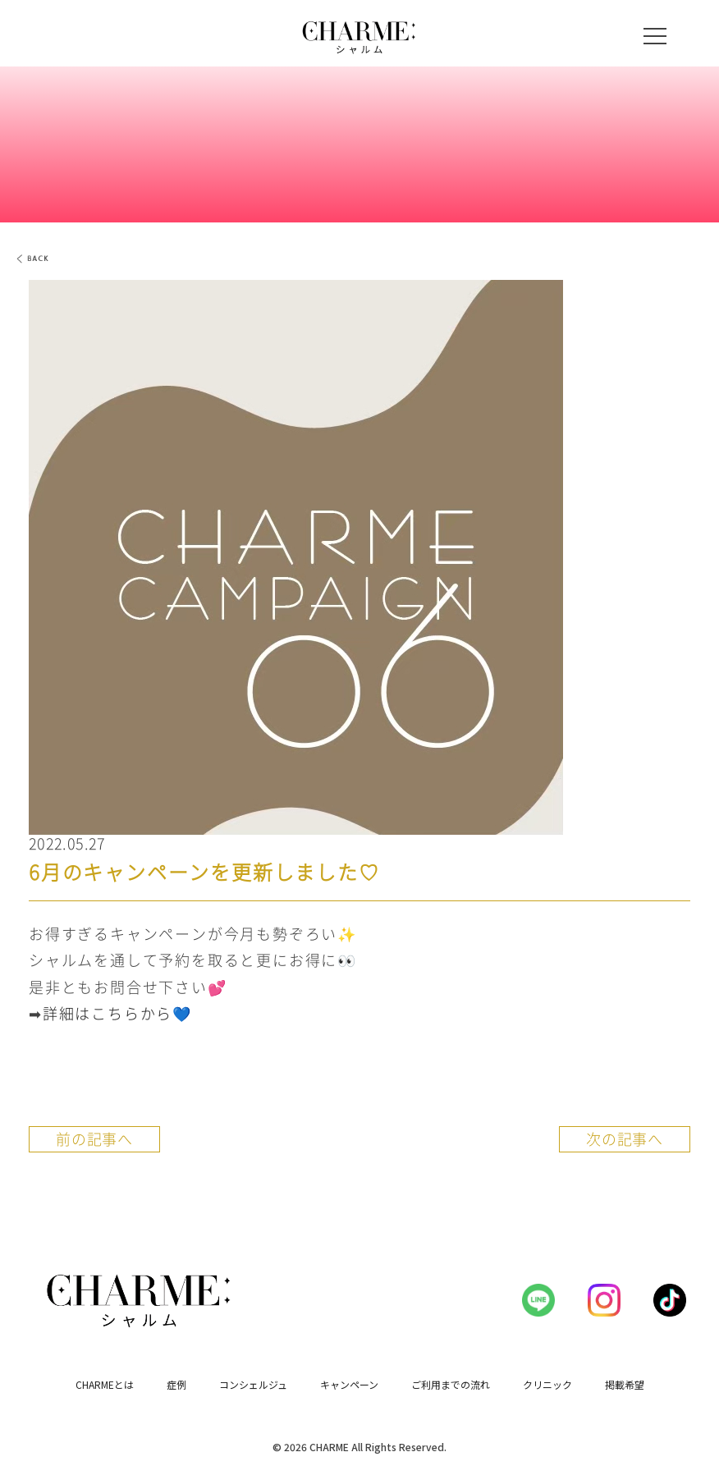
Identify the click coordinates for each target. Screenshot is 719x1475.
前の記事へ (95, 1139)
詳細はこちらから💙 (117, 1013)
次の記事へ (625, 1139)
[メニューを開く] (655, 36)
